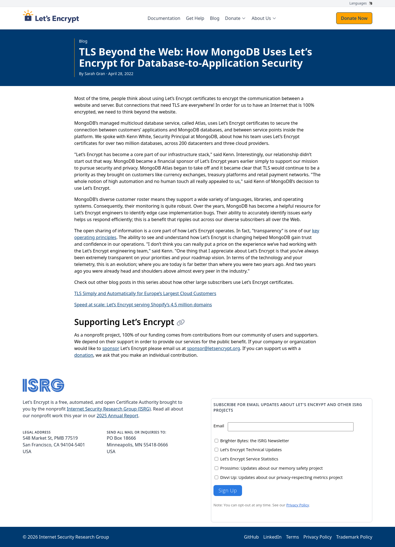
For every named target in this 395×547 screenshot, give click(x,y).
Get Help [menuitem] (195, 18)
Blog (83, 41)
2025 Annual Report (117, 415)
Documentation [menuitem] (164, 18)
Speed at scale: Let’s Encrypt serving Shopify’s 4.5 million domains (143, 305)
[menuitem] (235, 18)
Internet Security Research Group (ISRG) (108, 409)
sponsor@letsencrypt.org (213, 348)
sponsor (110, 348)
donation (83, 355)
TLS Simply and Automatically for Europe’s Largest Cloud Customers (145, 293)
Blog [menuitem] (214, 18)
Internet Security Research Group (74, 537)
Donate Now (354, 18)
